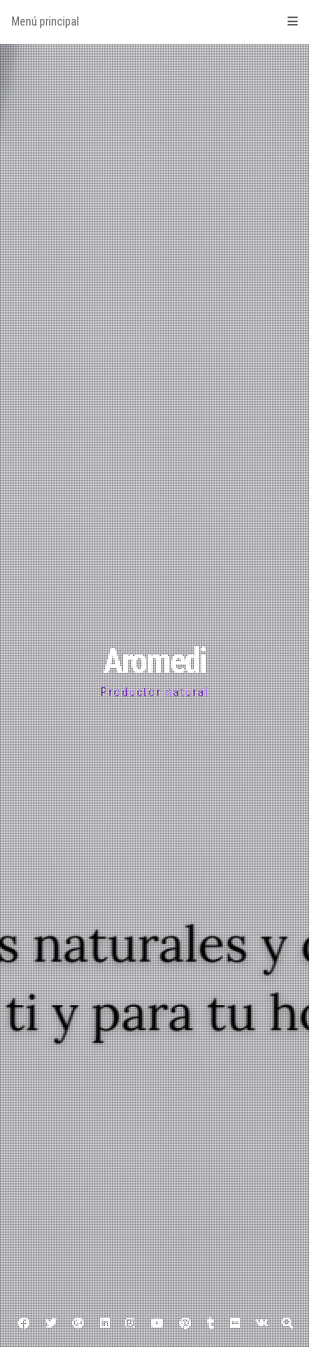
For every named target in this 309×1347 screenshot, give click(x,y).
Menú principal (154, 21)
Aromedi (154, 661)
